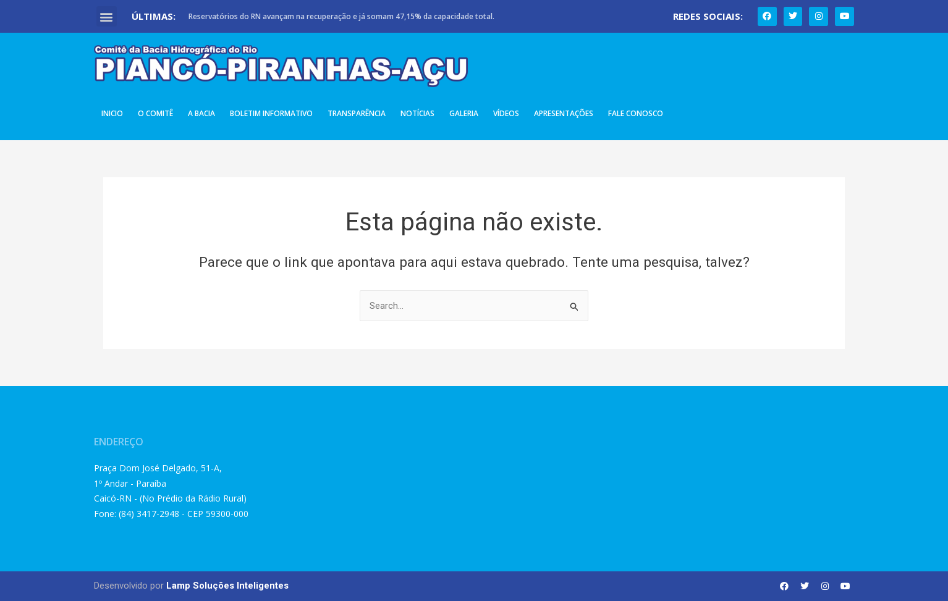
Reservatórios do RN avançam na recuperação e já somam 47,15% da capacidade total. (341, 16)
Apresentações (563, 113)
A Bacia (201, 113)
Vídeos (506, 113)
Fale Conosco (635, 113)
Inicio (112, 113)
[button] (106, 16)
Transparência (357, 113)
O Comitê (155, 113)
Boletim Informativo (271, 113)
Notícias (417, 113)
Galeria (463, 113)
